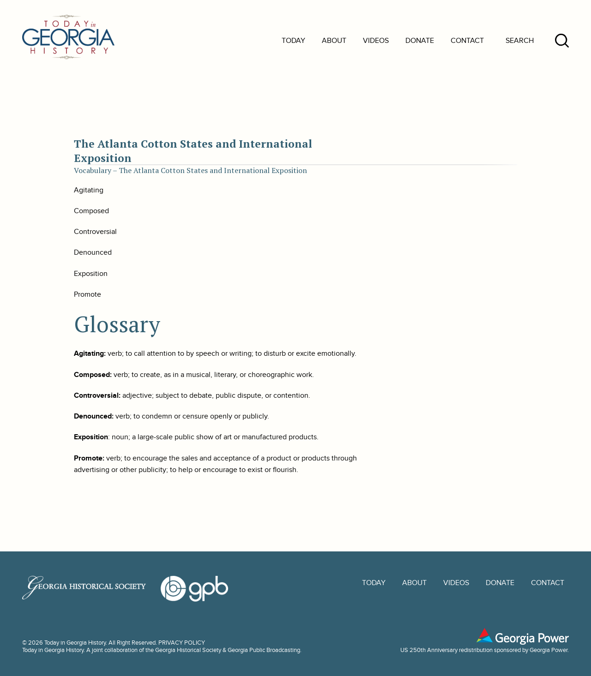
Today (293, 40)
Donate (419, 40)
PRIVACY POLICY (181, 642)
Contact (467, 40)
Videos (376, 40)
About (334, 40)
